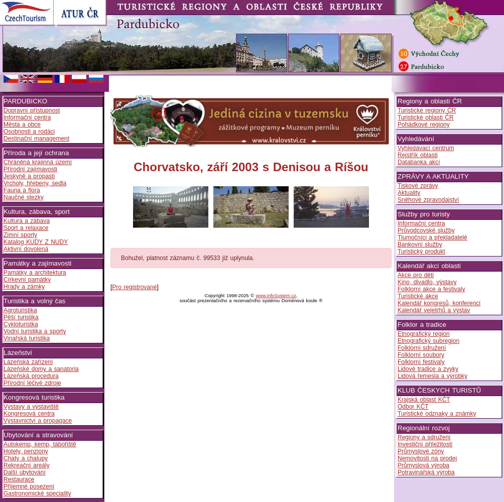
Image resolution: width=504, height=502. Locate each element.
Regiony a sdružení (424, 437)
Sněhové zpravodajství (428, 199)
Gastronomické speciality (37, 493)
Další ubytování (25, 472)
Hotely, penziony (26, 451)
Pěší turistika (21, 317)
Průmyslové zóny (421, 451)
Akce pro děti (416, 275)
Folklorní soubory (421, 354)
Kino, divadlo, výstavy (427, 282)
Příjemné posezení (29, 486)
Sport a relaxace (26, 227)
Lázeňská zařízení (28, 361)
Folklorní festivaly (421, 361)
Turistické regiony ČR (427, 110)
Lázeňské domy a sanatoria (41, 368)
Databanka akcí (419, 162)
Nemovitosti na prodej (427, 458)
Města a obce (22, 124)
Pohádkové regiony (424, 124)
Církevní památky (27, 279)
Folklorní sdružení (422, 347)
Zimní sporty (20, 234)
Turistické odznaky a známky (437, 413)
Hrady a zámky (24, 286)
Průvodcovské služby (426, 230)
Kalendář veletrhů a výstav (434, 310)
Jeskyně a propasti (29, 176)
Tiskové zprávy (418, 185)
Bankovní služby (420, 244)
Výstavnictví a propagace (38, 420)
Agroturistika (20, 310)
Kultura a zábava (27, 220)
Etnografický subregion (428, 340)
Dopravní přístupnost (32, 110)
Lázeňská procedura (31, 376)
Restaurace (19, 479)
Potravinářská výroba (426, 472)
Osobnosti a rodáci (29, 131)
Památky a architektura (35, 272)
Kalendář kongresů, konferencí (439, 303)
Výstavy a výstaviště (31, 406)
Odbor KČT (413, 406)
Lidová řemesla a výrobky (432, 376)
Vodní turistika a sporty (35, 331)
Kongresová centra (29, 413)
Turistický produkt (421, 251)
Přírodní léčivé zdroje (32, 383)
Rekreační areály (27, 465)
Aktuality (409, 192)
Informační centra (27, 117)
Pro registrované (134, 287)
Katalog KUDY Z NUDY (36, 241)
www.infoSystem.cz (276, 295)
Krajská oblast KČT (424, 399)
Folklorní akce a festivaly (431, 289)
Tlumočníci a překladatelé (432, 237)
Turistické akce (418, 296)
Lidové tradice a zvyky (428, 368)
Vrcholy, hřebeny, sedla (35, 183)
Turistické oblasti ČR (426, 117)
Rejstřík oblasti (418, 155)
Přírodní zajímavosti (30, 169)
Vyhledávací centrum (426, 148)
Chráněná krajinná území (38, 162)
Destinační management (36, 138)
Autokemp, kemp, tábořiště (40, 444)
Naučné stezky (24, 197)
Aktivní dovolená (26, 249)
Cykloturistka (21, 324)
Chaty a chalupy (26, 458)
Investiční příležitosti (425, 444)
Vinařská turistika (27, 338)
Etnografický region (424, 333)
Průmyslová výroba (423, 465)
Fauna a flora (22, 190)
